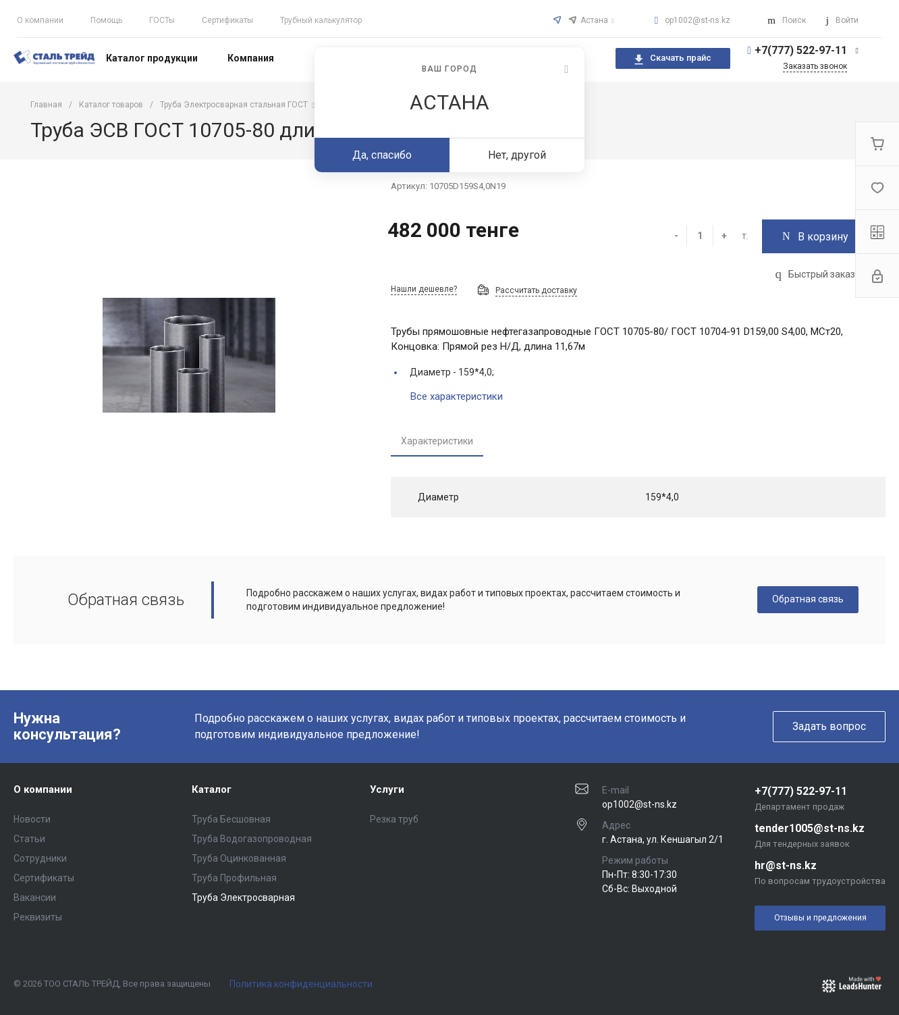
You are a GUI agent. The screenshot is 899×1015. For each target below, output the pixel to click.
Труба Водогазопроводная (252, 838)
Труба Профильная (234, 878)
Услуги (387, 789)
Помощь (106, 20)
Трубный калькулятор (321, 20)
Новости (32, 819)
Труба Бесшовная (231, 819)
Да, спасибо (382, 155)
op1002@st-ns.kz (697, 20)
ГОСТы (162, 20)
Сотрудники (40, 858)
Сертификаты (227, 20)
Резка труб (394, 819)
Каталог (211, 789)
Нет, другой (517, 155)
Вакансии (34, 897)
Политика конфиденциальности (301, 984)
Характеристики (437, 441)
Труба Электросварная (243, 897)
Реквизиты (37, 917)
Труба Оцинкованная (239, 858)
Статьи (29, 838)
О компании (40, 20)
